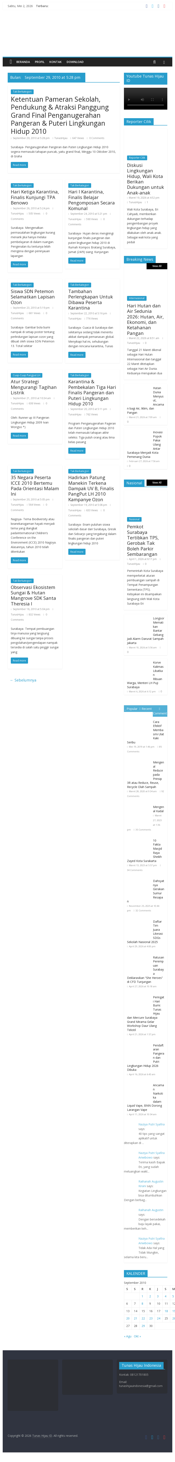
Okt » (137, 1336)
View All (157, 266)
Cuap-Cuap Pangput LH (26, 375)
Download (75, 62)
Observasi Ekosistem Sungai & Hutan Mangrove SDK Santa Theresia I (33, 595)
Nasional (134, 519)
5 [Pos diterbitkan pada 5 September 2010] (173, 1296)
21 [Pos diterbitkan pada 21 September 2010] (135, 1318)
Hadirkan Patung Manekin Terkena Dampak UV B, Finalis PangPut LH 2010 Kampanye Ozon (91, 488)
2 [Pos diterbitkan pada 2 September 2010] (150, 1296)
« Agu (127, 1336)
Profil (39, 62)
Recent (146, 709)
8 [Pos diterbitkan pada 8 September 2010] (142, 1303)
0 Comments (95, 138)
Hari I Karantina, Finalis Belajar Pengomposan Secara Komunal (91, 199)
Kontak (55, 62)
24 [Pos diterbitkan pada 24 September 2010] (158, 1318)
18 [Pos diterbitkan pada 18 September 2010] (166, 1311)
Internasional (136, 298)
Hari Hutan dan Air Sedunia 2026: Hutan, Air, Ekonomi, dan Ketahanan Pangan (145, 319)
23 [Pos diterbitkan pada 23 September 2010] (151, 1318)
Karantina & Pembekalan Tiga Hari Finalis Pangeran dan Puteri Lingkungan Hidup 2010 (92, 392)
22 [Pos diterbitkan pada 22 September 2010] (143, 1318)
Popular (131, 709)
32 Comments (143, 910)
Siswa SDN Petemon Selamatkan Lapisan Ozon (33, 296)
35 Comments (143, 829)
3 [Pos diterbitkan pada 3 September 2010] (158, 1296)
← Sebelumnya (23, 680)
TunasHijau (60, 138)
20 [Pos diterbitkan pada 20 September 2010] (128, 1318)
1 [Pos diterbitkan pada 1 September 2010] (142, 1296)
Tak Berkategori (22, 91)
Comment (160, 711)
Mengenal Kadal (158, 809)
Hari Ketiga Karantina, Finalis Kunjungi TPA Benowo (35, 197)
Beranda (23, 62)
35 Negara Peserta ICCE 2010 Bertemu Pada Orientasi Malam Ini (35, 485)
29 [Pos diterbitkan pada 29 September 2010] (143, 1326)
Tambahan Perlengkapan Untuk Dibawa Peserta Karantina (90, 299)
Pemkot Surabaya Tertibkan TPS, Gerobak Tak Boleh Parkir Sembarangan (143, 540)
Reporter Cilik (137, 157)
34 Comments (134, 870)
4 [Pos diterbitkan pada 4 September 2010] (165, 1296)
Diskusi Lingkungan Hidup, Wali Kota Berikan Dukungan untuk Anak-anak (145, 179)
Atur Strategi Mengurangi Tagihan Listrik (34, 387)
